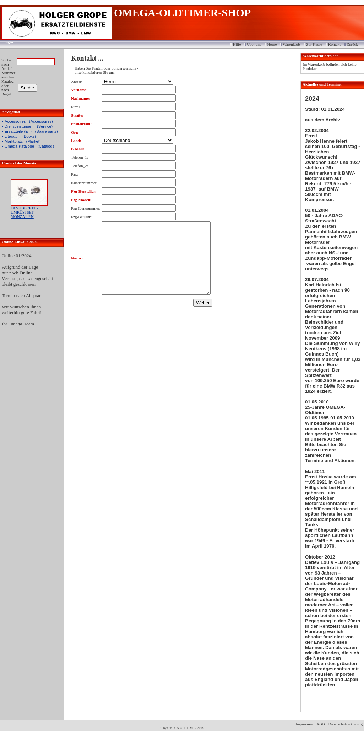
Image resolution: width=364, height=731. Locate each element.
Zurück (352, 44)
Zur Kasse (314, 44)
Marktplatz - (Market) (22, 141)
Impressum (304, 724)
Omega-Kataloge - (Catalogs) (30, 146)
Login (6, 42)
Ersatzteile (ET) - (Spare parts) (31, 131)
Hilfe (237, 44)
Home (272, 44)
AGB (320, 724)
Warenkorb (291, 44)
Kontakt (334, 44)
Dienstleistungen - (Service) (29, 126)
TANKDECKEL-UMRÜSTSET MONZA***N (24, 212)
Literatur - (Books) (20, 136)
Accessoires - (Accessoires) (29, 121)
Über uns (254, 44)
